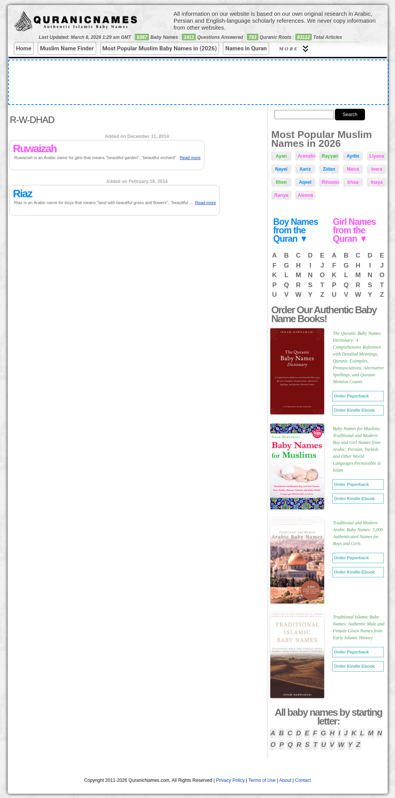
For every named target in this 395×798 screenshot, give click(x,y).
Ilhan (281, 182)
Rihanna (330, 182)
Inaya (377, 182)
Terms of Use (262, 780)
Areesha (306, 156)
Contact (303, 780)
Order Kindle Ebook (354, 410)
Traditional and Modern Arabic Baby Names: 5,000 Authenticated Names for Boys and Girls (358, 533)
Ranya (281, 195)
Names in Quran (246, 48)
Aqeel (305, 182)
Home (24, 48)
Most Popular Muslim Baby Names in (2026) (159, 48)
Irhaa (352, 182)
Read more (190, 157)
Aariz (305, 169)
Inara (376, 169)
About (285, 780)
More (295, 48)
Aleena (305, 195)
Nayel (281, 169)
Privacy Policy (230, 780)
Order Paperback (351, 396)
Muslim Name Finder (67, 48)
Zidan (329, 169)
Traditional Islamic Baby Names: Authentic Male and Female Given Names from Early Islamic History (359, 627)
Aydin (352, 156)
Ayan (281, 156)
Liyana (377, 156)
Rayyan (330, 156)
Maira (353, 169)
